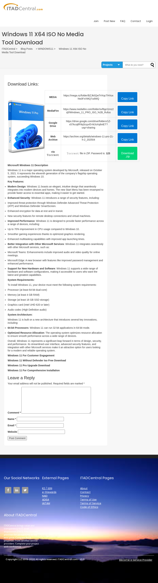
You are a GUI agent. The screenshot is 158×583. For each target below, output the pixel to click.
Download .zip (127, 155)
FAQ (122, 21)
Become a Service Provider (135, 560)
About (84, 488)
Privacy (84, 496)
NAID (45, 496)
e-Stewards (49, 492)
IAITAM (46, 503)
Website (12, 431)
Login (149, 21)
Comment (14, 412)
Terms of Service (90, 503)
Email (12, 425)
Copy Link (127, 98)
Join (96, 21)
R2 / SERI (47, 488)
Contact (136, 21)
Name (12, 419)
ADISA (45, 499)
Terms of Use (88, 499)
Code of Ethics (89, 507)
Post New (109, 21)
